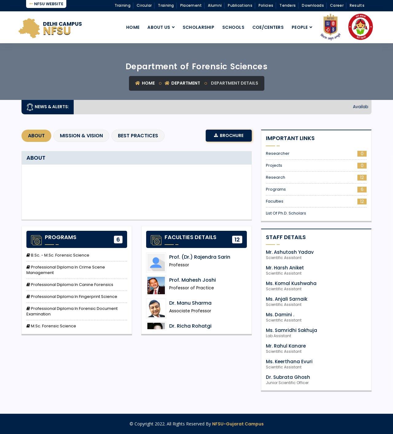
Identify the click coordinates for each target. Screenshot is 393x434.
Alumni (215, 5)
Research (316, 177)
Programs (316, 189)
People (300, 27)
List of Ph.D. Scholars (286, 213)
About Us (158, 27)
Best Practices (138, 135)
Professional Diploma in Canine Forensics (69, 284)
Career (337, 5)
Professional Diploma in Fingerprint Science (71, 296)
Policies (266, 5)
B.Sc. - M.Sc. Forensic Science (57, 255)
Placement (191, 5)
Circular (144, 5)
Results (357, 5)
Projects (316, 165)
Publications (240, 5)
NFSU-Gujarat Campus (238, 424)
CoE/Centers (268, 27)
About (36, 135)
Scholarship (198, 27)
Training (122, 5)
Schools (233, 27)
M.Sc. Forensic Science (51, 326)
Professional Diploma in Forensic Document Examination (72, 311)
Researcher (316, 153)
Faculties (316, 201)
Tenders (287, 5)
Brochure (228, 135)
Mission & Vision (81, 135)
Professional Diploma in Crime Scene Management (65, 270)
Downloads (313, 5)
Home (132, 27)
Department (182, 83)
